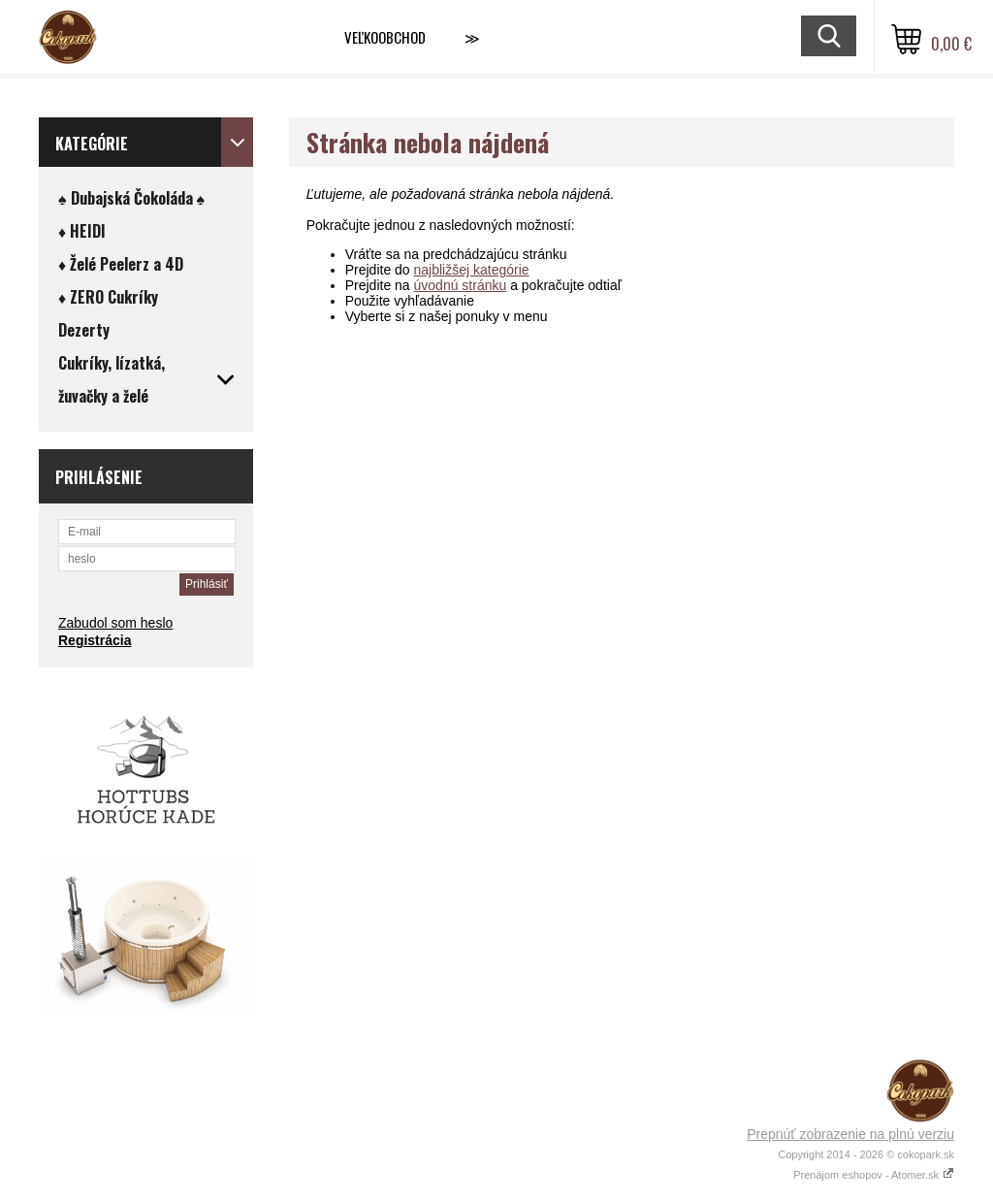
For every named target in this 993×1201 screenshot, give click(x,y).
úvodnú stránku (460, 285)
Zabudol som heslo (115, 623)
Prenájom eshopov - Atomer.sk (873, 1175)
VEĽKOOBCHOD (385, 37)
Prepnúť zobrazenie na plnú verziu (850, 1134)
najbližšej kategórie (471, 269)
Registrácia (94, 640)
